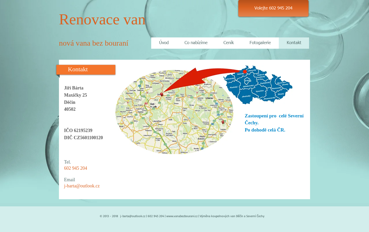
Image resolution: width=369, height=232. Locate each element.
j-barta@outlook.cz (82, 185)
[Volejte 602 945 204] (273, 8)
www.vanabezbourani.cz (182, 216)
